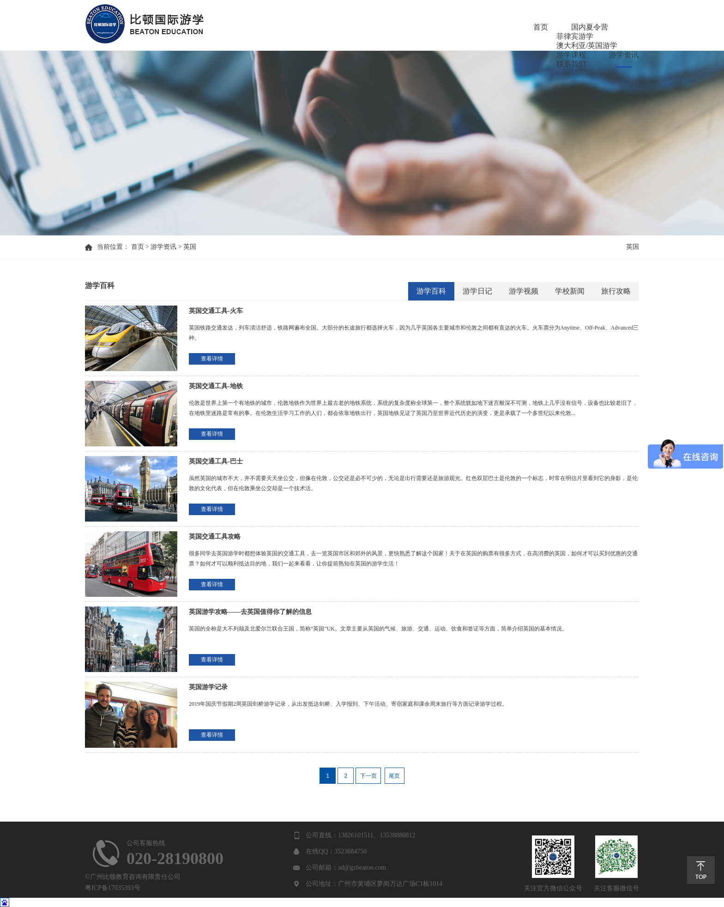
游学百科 (431, 291)
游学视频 (523, 291)
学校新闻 (570, 291)
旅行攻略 (616, 291)
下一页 (368, 776)
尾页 (394, 776)
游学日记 (477, 291)
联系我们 (624, 27)
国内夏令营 (318, 27)
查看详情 (212, 358)
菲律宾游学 (378, 27)
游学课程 (519, 27)
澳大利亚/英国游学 (450, 27)
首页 (269, 27)
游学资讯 (571, 27)
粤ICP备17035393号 (112, 887)
